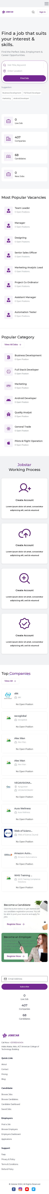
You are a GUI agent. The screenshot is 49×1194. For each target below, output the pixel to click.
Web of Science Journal (23, 831)
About (4, 1064)
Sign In (42, 12)
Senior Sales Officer (26, 252)
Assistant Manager (25, 297)
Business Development (12, 93)
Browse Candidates (9, 1099)
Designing (20, 237)
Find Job (24, 78)
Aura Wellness (22, 808)
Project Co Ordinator (26, 282)
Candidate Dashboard (10, 1104)
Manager (20, 223)
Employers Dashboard (10, 1134)
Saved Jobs (6, 1109)
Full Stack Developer (32, 93)
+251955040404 (16, 1042)
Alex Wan (19, 738)
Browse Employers (9, 1129)
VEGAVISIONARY (23, 782)
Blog (3, 1079)
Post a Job (6, 1124)
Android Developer (21, 98)
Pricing (4, 1074)
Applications (6, 1139)
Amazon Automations (23, 853)
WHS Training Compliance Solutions (23, 875)
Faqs (3, 1154)
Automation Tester (26, 312)
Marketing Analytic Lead (29, 267)
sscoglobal (20, 716)
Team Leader (22, 208)
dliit (16, 693)
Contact (4, 1069)
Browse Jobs (6, 1094)
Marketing (7, 98)
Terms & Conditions (9, 1164)
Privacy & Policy (8, 1159)
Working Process (24, 469)
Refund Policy (7, 1169)
